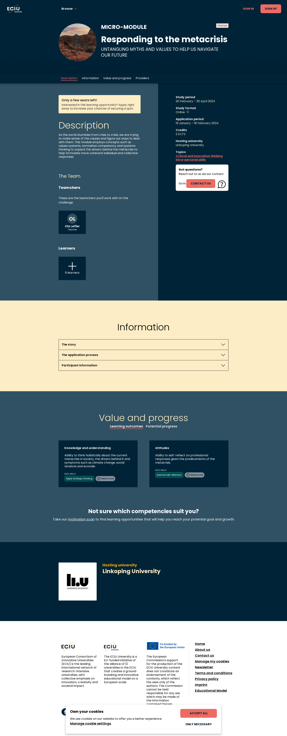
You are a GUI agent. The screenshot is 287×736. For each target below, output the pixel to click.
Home (200, 644)
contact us (201, 183)
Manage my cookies (212, 661)
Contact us (204, 655)
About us (202, 650)
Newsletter (204, 667)
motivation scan (81, 519)
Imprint (201, 685)
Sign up (271, 9)
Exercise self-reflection (169, 474)
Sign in (248, 9)
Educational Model (211, 690)
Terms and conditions (213, 673)
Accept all (199, 713)
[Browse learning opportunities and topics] (69, 8)
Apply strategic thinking (79, 478)
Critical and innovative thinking (199, 156)
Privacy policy (207, 679)
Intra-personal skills (191, 160)
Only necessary (198, 724)
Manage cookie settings (90, 723)
